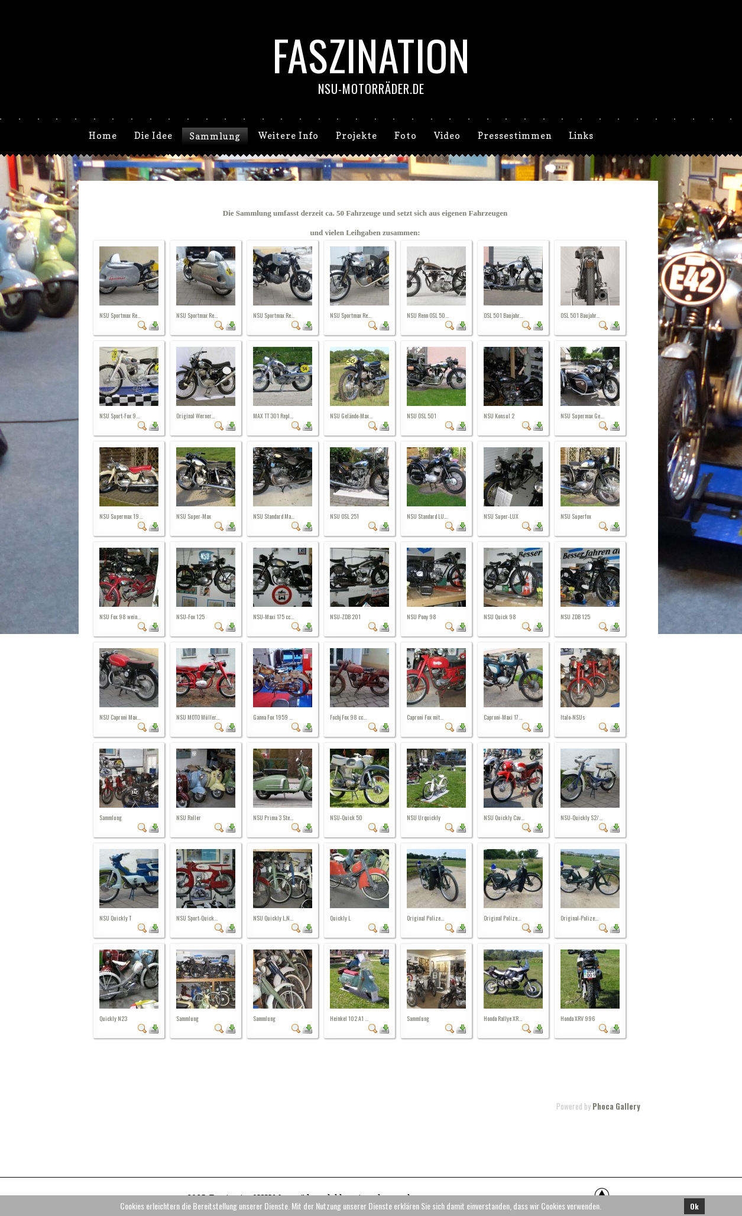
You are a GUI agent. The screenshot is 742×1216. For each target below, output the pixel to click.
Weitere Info (288, 135)
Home (103, 135)
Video (447, 135)
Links (581, 135)
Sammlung (215, 136)
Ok (694, 1206)
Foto (405, 135)
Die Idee (153, 135)
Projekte (356, 135)
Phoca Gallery (616, 1106)
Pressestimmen (515, 135)
